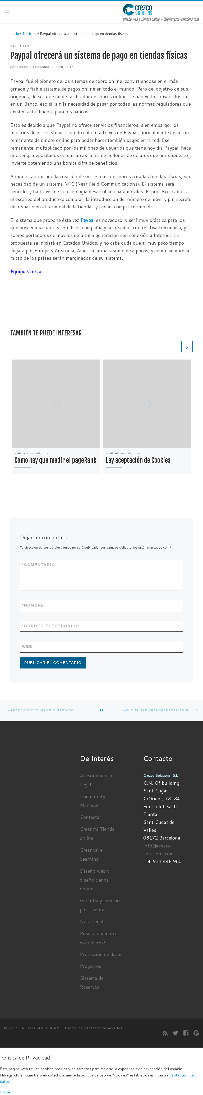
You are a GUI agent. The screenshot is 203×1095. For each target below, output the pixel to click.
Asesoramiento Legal (96, 780)
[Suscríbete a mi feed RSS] (165, 1033)
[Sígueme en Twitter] (175, 1033)
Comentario (38, 565)
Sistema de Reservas (92, 982)
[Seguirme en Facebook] (185, 1033)
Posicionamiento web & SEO (98, 938)
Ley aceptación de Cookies (138, 460)
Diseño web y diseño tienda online (94, 879)
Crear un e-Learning (93, 854)
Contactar (90, 817)
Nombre (33, 605)
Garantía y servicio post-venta (100, 905)
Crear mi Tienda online (97, 833)
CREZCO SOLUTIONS (39, 1028)
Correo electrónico (50, 626)
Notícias (29, 33)
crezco (22, 67)
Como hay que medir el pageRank (55, 460)
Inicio (14, 33)
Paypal (87, 220)
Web (27, 646)
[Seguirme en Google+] (196, 1033)
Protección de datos (101, 954)
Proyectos (90, 966)
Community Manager (92, 801)
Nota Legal (91, 921)
